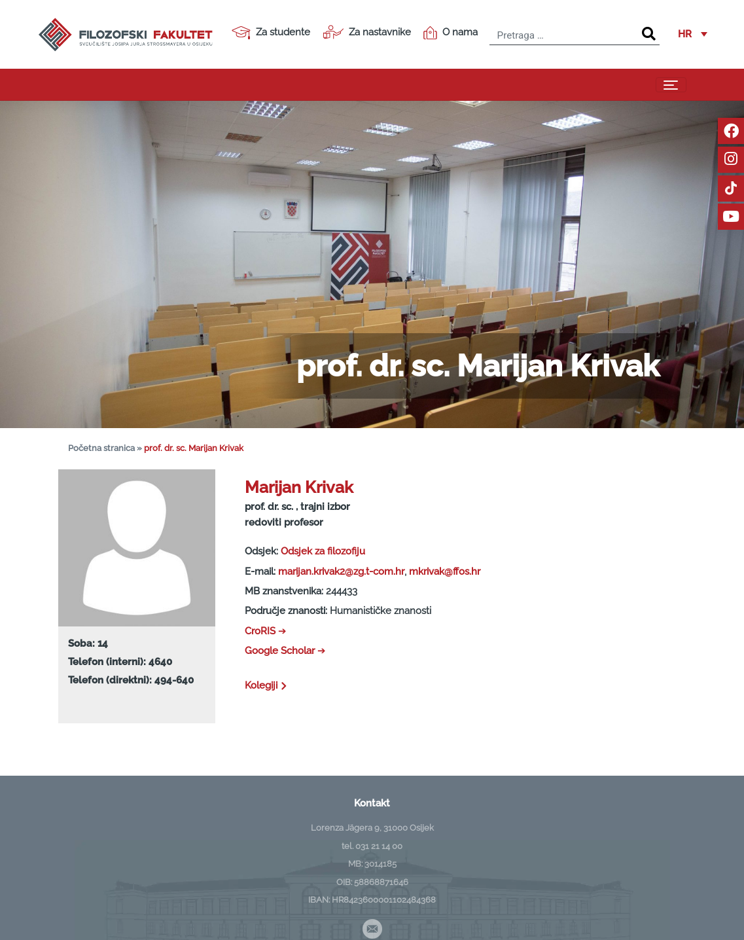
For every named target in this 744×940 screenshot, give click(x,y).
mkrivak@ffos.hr (444, 571)
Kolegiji (267, 685)
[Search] (649, 34)
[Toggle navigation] (671, 85)
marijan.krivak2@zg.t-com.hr (341, 571)
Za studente (271, 32)
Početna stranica (101, 448)
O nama (450, 32)
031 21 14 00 (378, 846)
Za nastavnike (367, 32)
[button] (692, 34)
